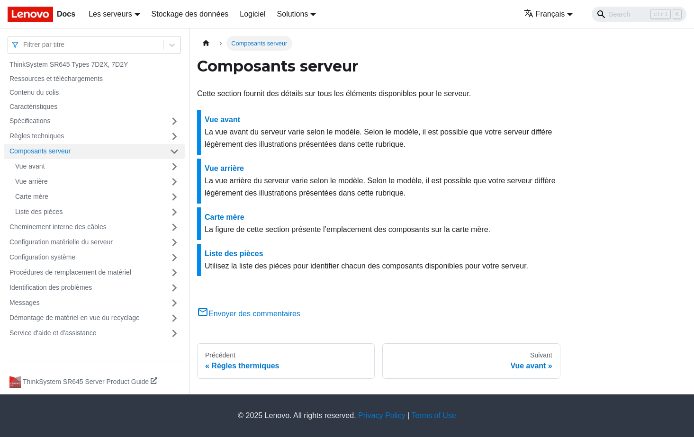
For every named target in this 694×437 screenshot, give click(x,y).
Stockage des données (190, 14)
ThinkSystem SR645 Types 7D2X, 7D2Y (68, 64)
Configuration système (42, 257)
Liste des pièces (39, 211)
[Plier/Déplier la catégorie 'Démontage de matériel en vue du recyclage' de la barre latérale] (174, 318)
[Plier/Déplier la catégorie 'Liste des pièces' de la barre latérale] (174, 212)
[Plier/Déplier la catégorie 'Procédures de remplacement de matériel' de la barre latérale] (174, 272)
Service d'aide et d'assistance (53, 333)
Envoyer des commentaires (248, 314)
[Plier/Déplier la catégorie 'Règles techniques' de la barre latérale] (174, 136)
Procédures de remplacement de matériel (70, 272)
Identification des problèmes (50, 287)
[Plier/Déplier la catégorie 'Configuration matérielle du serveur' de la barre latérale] (174, 242)
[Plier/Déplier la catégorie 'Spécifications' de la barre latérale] (174, 121)
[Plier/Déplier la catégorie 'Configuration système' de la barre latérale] (174, 257)
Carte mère (31, 196)
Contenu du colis (34, 92)
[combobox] (24, 44)
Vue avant (30, 166)
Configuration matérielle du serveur (61, 242)
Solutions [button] (292, 14)
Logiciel (252, 14)
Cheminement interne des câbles (58, 227)
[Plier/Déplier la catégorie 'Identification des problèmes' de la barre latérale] (174, 287)
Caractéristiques (33, 106)
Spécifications (29, 121)
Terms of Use (433, 415)
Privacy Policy (382, 415)
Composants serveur (40, 151)
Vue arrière (31, 181)
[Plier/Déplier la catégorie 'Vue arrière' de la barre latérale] (174, 181)
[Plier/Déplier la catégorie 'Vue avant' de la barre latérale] (174, 166)
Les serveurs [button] (110, 14)
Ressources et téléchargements (56, 78)
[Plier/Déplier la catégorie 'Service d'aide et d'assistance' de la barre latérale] (174, 333)
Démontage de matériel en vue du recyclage (74, 317)
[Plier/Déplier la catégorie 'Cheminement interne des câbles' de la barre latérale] (174, 227)
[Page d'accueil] (206, 43)
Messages (24, 302)
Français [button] (544, 14)
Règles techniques (36, 136)
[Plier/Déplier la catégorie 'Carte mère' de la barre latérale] (174, 197)
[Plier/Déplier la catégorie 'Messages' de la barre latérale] (174, 303)
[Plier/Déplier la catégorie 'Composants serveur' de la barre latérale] (174, 151)
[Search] (639, 14)
